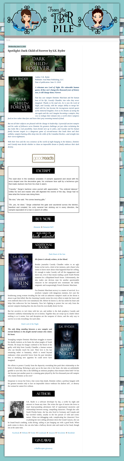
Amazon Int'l (48, 227)
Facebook (15, 433)
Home (8, 40)
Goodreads (42, 433)
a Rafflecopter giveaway (43, 448)
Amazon (36, 227)
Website (25, 433)
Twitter (33, 433)
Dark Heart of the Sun (57, 254)
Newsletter (61, 433)
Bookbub (71, 433)
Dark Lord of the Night (30, 324)
